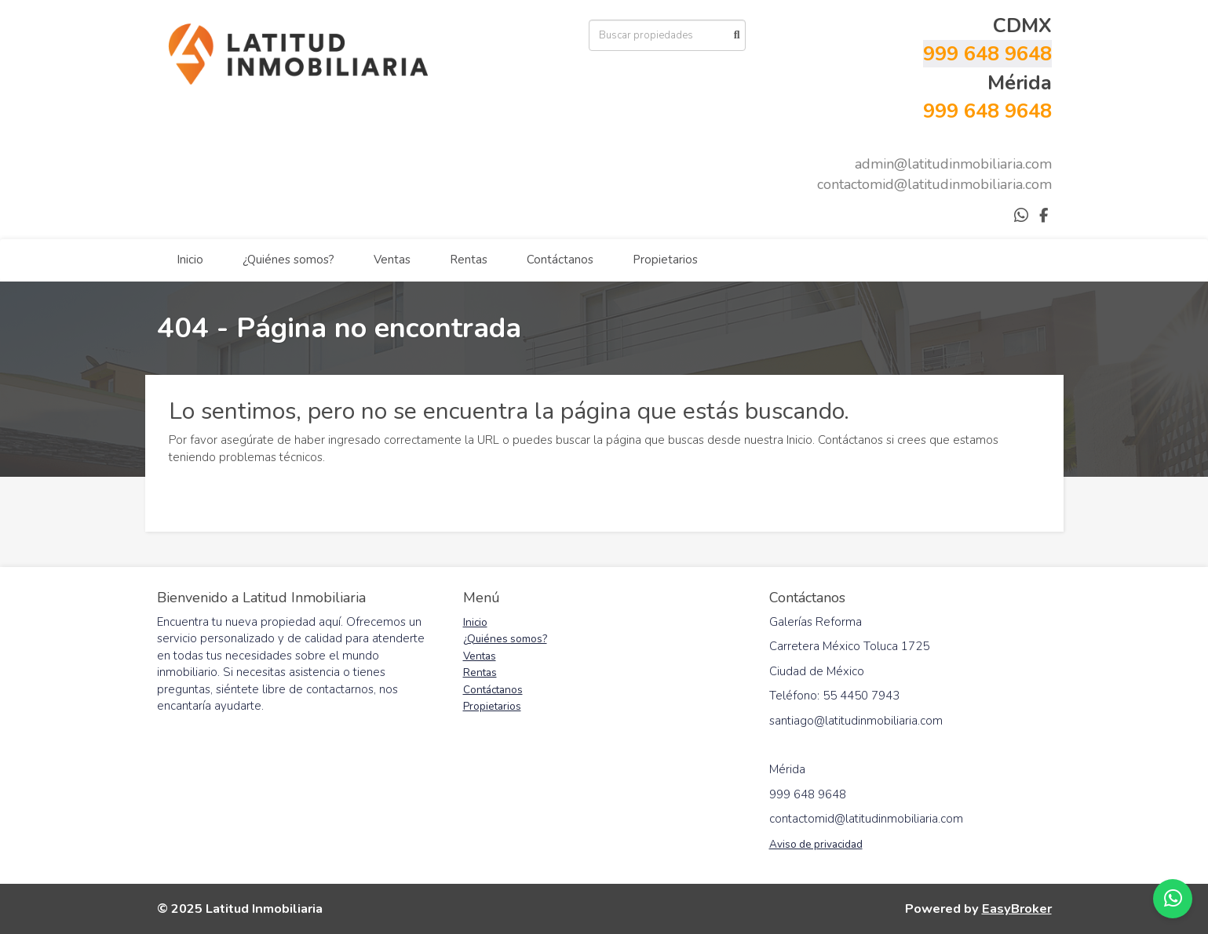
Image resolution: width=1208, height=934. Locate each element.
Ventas (392, 259)
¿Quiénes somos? (288, 259)
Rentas (468, 259)
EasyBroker (1017, 908)
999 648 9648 (987, 53)
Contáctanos (560, 259)
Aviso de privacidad (816, 844)
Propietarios (665, 259)
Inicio (190, 259)
